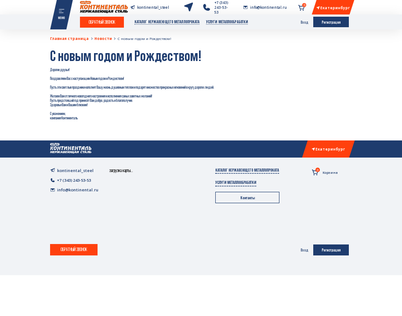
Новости (103, 38)
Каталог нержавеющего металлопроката (167, 21)
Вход (304, 22)
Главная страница (69, 38)
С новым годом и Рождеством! (144, 38)
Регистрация (331, 22)
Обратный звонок (102, 22)
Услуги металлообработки (227, 21)
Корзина (325, 172)
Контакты (247, 197)
